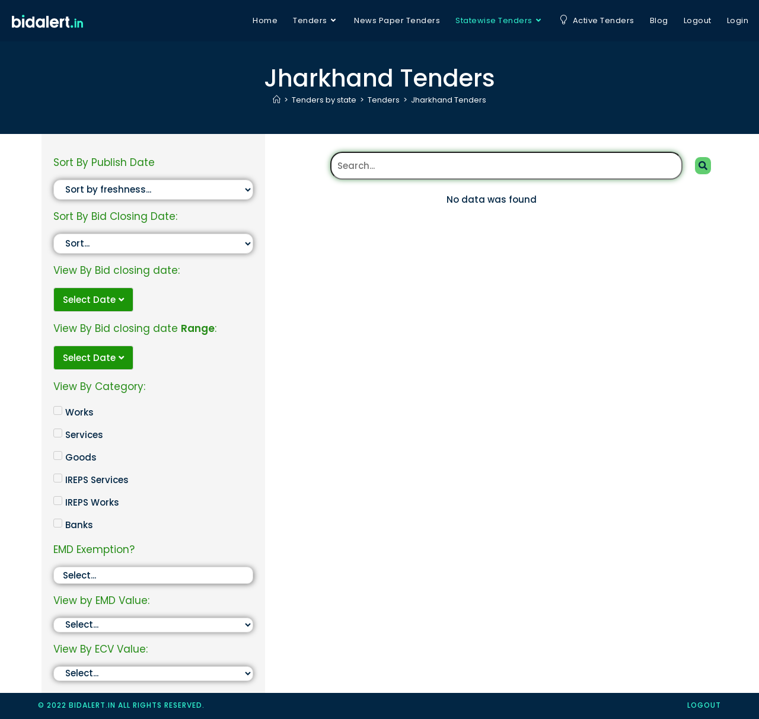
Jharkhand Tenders (448, 100)
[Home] (276, 100)
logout (704, 705)
